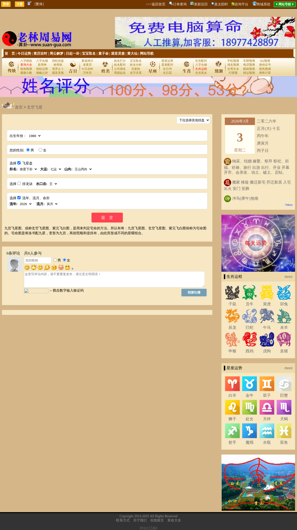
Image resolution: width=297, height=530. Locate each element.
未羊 (284, 327)
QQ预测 (265, 60)
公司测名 (120, 69)
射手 (232, 442)
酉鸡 (249, 351)
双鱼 (284, 442)
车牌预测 (249, 60)
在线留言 (157, 520)
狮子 (232, 419)
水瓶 (267, 442)
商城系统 (263, 4)
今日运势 (24, 53)
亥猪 (284, 351)
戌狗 (267, 351)
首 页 (10, 53)
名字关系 (136, 72)
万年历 (87, 72)
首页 (19, 107)
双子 (267, 395)
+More (289, 205)
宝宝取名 (89, 53)
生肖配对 (201, 60)
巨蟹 (284, 395)
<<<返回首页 (155, 4)
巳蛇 (249, 327)
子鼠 (232, 304)
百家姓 (135, 69)
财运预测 (249, 72)
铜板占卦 (42, 72)
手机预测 (233, 60)
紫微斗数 (26, 72)
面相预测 (26, 69)
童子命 (103, 53)
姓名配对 (120, 64)
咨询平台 (241, 4)
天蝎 (284, 419)
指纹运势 (42, 69)
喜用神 (42, 64)
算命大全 (174, 520)
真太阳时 (221, 4)
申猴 (232, 351)
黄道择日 (87, 60)
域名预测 (233, 64)
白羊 (232, 395)
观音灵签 (118, 53)
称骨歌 (58, 64)
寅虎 (267, 304)
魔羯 (249, 442)
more (289, 276)
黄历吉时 (40, 53)
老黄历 (87, 64)
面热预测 (265, 69)
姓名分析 (136, 64)
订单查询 (180, 4)
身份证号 (265, 64)
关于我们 (140, 520)
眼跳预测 (249, 69)
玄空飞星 (35, 107)
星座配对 (167, 64)
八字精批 (26, 60)
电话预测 (249, 64)
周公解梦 (56, 53)
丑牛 (249, 304)
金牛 (249, 395)
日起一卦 (73, 53)
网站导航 (147, 53)
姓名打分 (120, 60)
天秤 (267, 419)
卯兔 (284, 304)
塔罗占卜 (58, 69)
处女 (249, 419)
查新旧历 (201, 4)
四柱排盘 (58, 60)
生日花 (167, 72)
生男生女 (233, 69)
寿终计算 (265, 72)
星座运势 (167, 60)
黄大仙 (132, 53)
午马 (267, 327)
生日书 (167, 69)
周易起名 (120, 72)
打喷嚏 (233, 72)
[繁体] (39, 4)
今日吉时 (87, 69)
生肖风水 (201, 72)
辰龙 (232, 327)
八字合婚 (42, 60)
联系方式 (123, 520)
